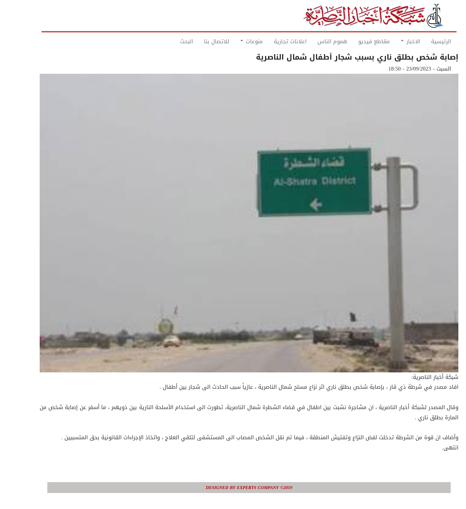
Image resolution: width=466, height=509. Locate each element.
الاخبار (394, 41)
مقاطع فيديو (358, 41)
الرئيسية (425, 41)
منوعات (235, 41)
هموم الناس (316, 41)
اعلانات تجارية (274, 41)
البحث (170, 41)
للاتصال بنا (200, 41)
